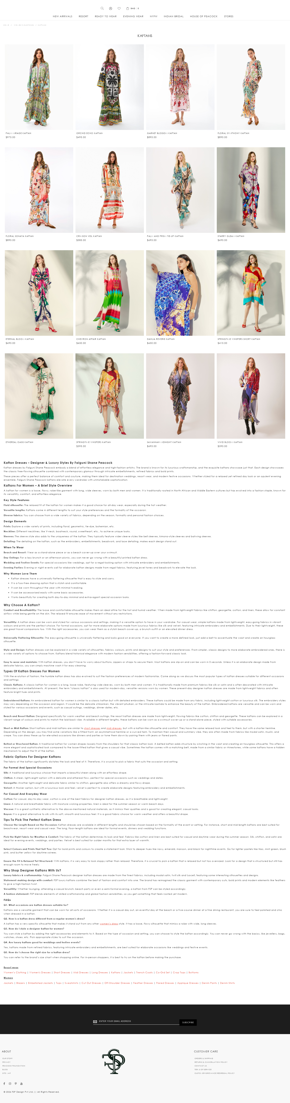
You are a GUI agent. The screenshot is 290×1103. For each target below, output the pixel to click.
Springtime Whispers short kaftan (239, 343)
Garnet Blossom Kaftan (162, 137)
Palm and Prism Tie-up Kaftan (165, 240)
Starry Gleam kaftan (231, 240)
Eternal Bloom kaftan (20, 343)
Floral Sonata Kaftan (20, 240)
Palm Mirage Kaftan (18, 137)
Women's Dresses (40, 976)
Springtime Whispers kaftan (93, 446)
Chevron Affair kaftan (91, 343)
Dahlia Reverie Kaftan (161, 343)
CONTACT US (201, 1066)
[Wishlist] (246, 11)
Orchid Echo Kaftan (89, 137)
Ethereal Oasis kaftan (19, 446)
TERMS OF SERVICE (203, 1069)
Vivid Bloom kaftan (230, 446)
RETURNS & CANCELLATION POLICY (211, 1062)
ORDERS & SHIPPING (204, 1058)
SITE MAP (6, 1073)
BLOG (5, 1069)
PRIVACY (6, 1062)
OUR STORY (7, 1058)
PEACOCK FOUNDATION (13, 1066)
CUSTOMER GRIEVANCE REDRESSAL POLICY (215, 1073)
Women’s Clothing (24, 29)
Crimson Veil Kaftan (89, 240)
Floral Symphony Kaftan (233, 137)
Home (6, 29)
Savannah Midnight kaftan (164, 446)
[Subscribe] (188, 1022)
